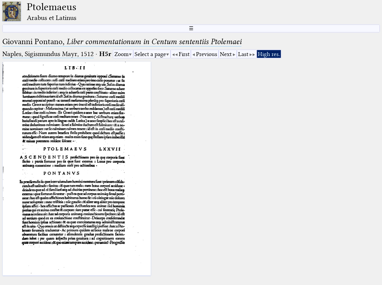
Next (226, 54)
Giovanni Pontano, (121, 41)
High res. (269, 54)
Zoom (121, 54)
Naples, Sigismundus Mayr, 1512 (48, 54)
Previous (206, 54)
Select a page (150, 54)
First (184, 54)
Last (243, 54)
